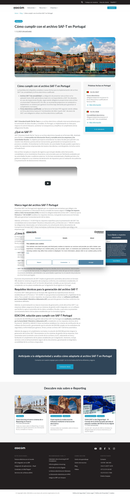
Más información (95, 105)
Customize (65, 262)
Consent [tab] (38, 238)
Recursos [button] (42, 8)
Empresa (53, 8)
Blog (21, 13)
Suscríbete (116, 261)
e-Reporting (18, 21)
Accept (91, 262)
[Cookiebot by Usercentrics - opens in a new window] (96, 232)
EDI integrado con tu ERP (22, 463)
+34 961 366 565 (105, 463)
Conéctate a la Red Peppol (23, 469)
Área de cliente (104, 2)
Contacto (112, 8)
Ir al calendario (99, 129)
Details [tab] (65, 238)
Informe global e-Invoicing (57, 464)
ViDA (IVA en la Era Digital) (57, 468)
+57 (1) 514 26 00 (105, 469)
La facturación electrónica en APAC (60, 474)
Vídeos (77, 469)
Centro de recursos (80, 463)
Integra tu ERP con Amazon (57, 478)
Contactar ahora (65, 367)
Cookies (112, 493)
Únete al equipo (105, 476)
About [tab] (92, 238)
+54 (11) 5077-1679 (106, 466)
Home (16, 13)
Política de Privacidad (101, 493)
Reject (39, 262)
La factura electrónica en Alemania (59, 471)
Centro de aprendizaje (81, 459)
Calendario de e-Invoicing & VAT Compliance (59, 460)
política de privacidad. (115, 256)
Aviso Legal (90, 493)
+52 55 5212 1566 (106, 473)
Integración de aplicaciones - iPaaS (25, 466)
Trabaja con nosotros (91, 2)
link (27, 253)
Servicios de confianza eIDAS (23, 473)
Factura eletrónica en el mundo (24, 459)
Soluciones (31, 8)
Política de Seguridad (79, 493)
